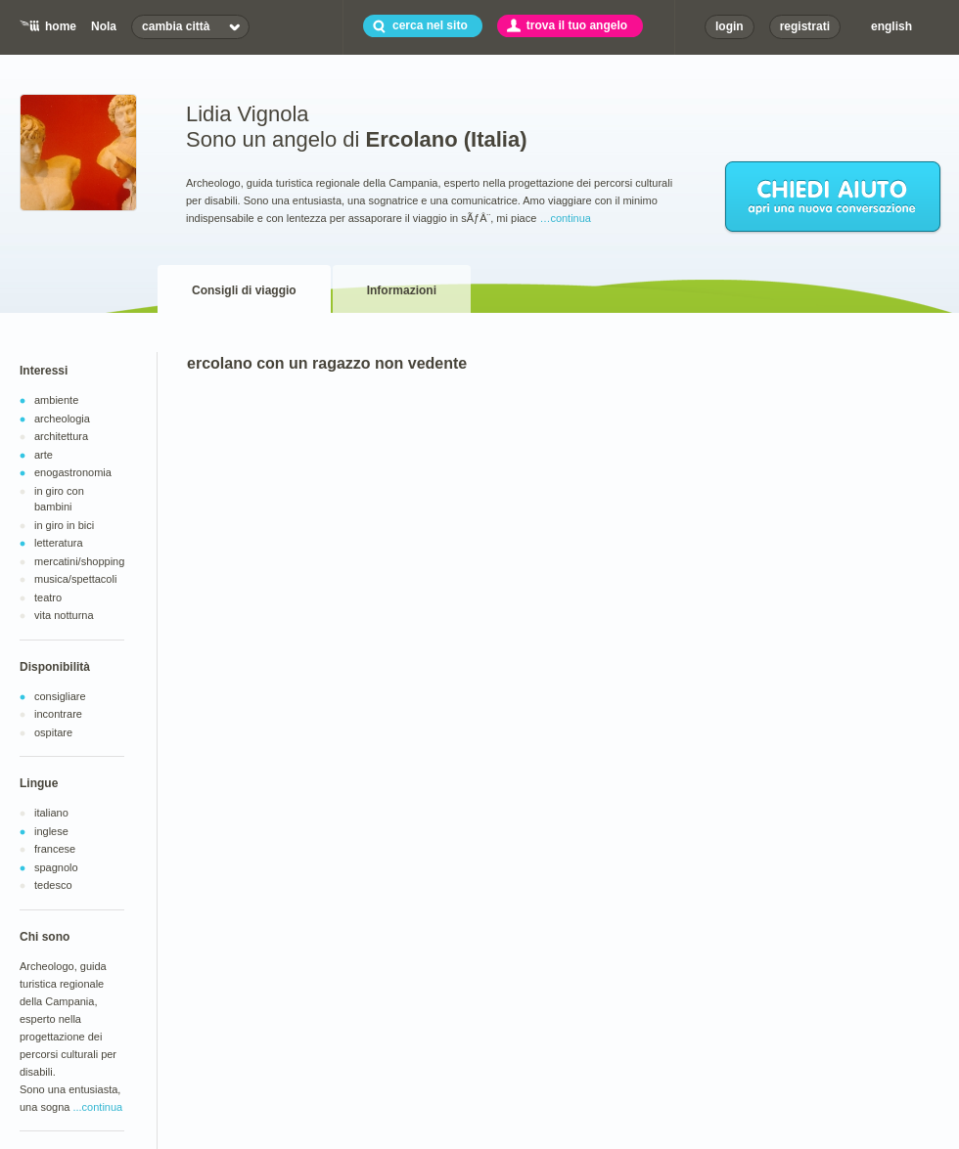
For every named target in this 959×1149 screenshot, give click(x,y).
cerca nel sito (430, 25)
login (729, 26)
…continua (565, 218)
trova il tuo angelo (576, 25)
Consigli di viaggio (244, 290)
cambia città (175, 26)
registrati (805, 26)
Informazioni (401, 290)
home (60, 26)
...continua (97, 1107)
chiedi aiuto (833, 197)
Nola (103, 26)
